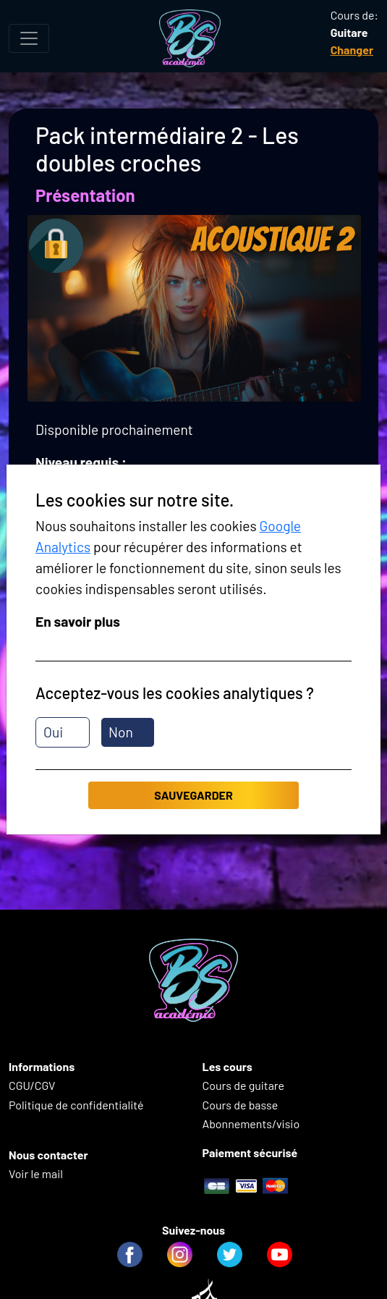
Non (121, 732)
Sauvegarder (193, 795)
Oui (53, 732)
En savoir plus (77, 621)
